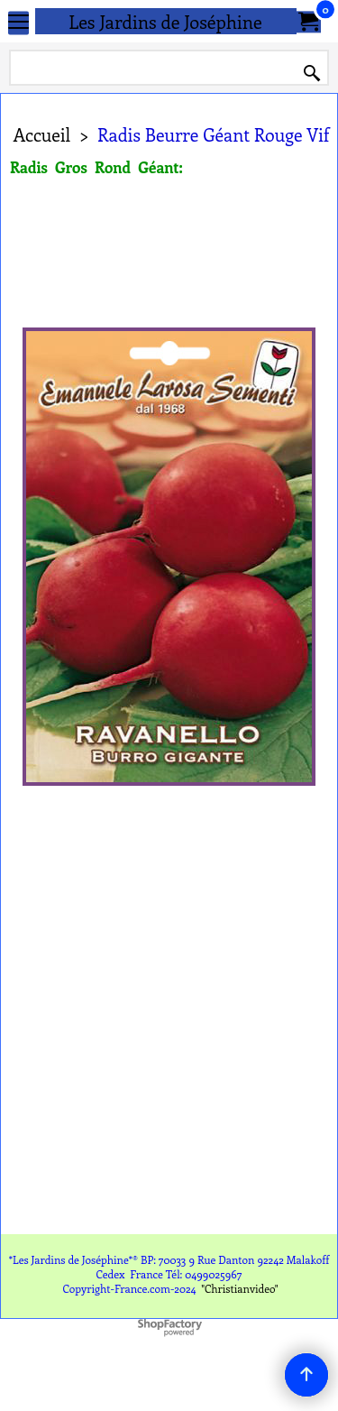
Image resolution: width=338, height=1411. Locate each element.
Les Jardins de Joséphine (165, 21)
